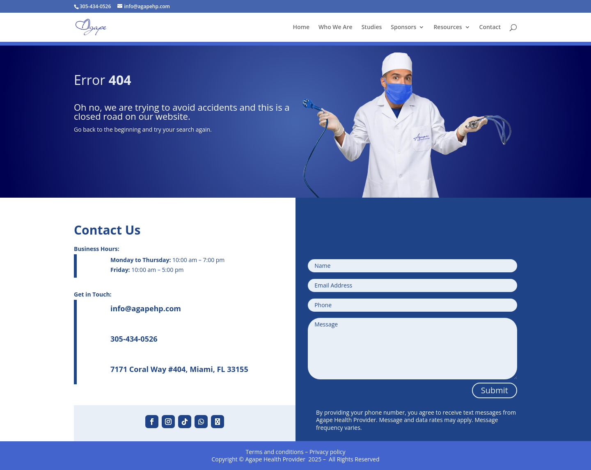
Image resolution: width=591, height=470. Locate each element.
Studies (372, 27)
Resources (447, 27)
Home (301, 27)
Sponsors (403, 27)
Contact (490, 27)
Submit (494, 390)
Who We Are (335, 27)
